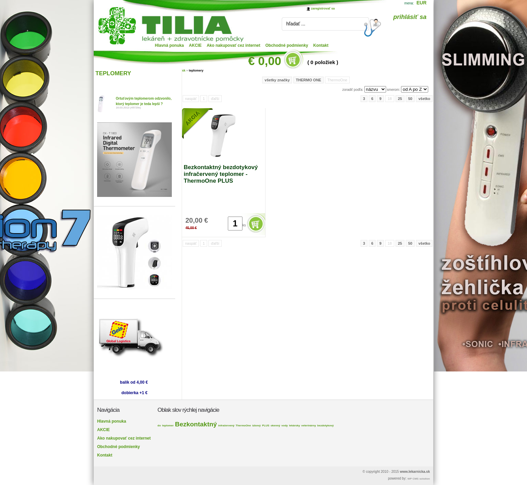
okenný (275, 425)
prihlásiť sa (409, 17)
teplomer (168, 425)
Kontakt (321, 45)
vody (284, 425)
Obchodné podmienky (287, 45)
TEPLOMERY (113, 73)
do (159, 425)
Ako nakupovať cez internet (233, 45)
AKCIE (195, 45)
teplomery (196, 70)
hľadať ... (295, 23)
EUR (421, 2)
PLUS (265, 425)
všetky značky (277, 80)
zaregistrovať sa (323, 8)
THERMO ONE (308, 80)
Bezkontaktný (196, 424)
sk (183, 70)
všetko (424, 99)
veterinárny (308, 425)
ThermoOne (243, 425)
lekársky (294, 425)
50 (410, 99)
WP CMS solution (418, 478)
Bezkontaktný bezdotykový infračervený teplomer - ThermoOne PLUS (221, 174)
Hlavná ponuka (169, 45)
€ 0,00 (264, 60)
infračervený (226, 425)
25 (400, 99)
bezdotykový (325, 425)
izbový (256, 425)
